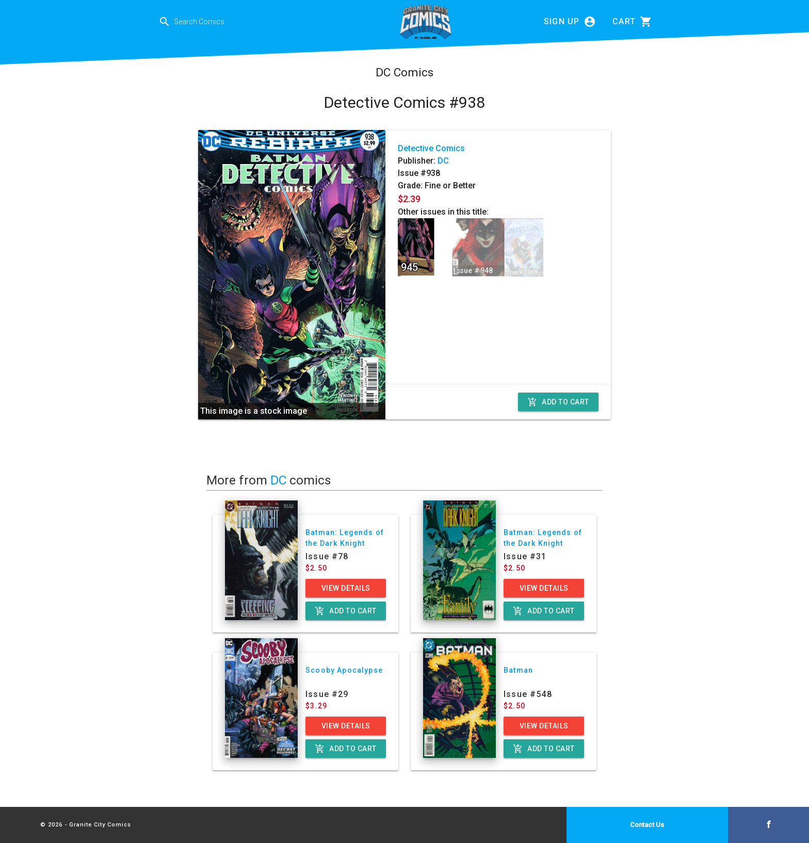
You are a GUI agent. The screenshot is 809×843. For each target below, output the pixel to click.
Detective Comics (431, 148)
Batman (518, 670)
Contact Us (647, 825)
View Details (345, 588)
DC (443, 161)
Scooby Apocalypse (344, 670)
